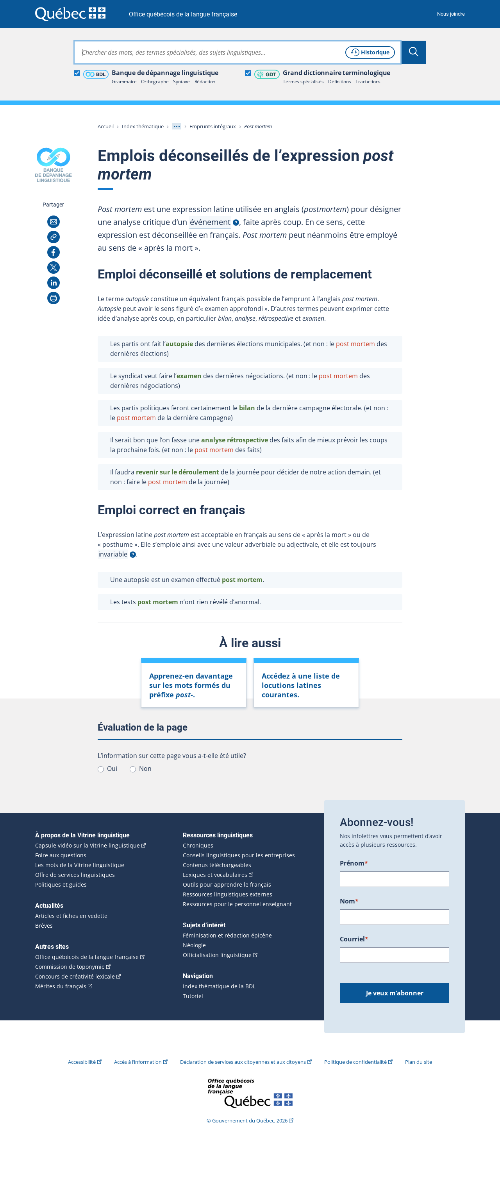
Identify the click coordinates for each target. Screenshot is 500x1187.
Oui (112, 768)
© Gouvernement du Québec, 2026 (247, 1120)
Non (145, 768)
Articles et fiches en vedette (71, 916)
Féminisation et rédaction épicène (227, 935)
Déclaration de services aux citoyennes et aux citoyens (243, 1061)
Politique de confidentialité (355, 1061)
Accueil (106, 126)
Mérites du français (60, 986)
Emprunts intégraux (212, 126)
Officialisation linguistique (217, 955)
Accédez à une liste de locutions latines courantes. (301, 685)
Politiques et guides (61, 885)
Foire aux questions (60, 855)
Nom (349, 901)
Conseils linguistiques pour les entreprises (239, 855)
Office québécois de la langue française (183, 14)
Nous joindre (451, 14)
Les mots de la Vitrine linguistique (79, 865)
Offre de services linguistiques (75, 875)
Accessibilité (82, 1061)
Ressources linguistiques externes (227, 894)
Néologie (194, 945)
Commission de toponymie (70, 967)
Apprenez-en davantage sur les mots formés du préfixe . (191, 685)
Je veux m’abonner (394, 993)
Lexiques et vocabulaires (215, 875)
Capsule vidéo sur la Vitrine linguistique (87, 845)
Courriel (354, 939)
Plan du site (418, 1061)
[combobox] (237, 52)
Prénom (354, 863)
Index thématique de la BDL (219, 986)
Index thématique (143, 126)
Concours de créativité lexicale (75, 976)
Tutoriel (193, 996)
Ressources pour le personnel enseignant (237, 904)
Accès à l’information (138, 1061)
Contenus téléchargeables (217, 865)
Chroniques (198, 845)
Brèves (44, 926)
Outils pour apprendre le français (227, 885)
